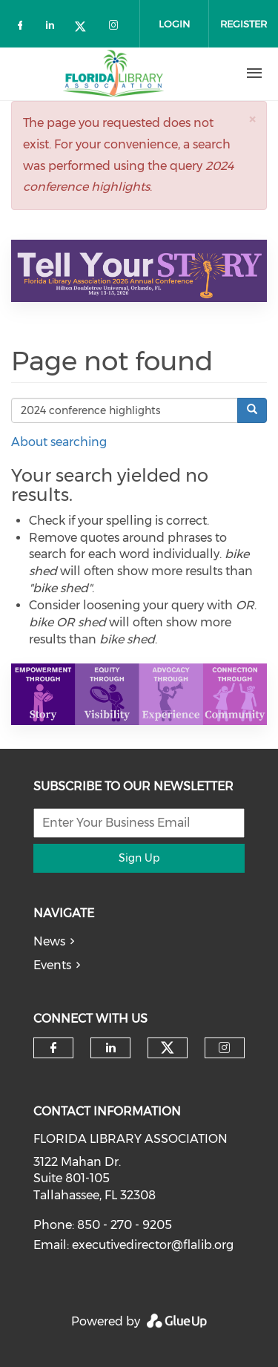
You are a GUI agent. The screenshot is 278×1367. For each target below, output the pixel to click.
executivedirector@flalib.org (153, 1245)
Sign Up (139, 858)
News (49, 941)
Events (52, 965)
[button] (252, 119)
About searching (59, 442)
